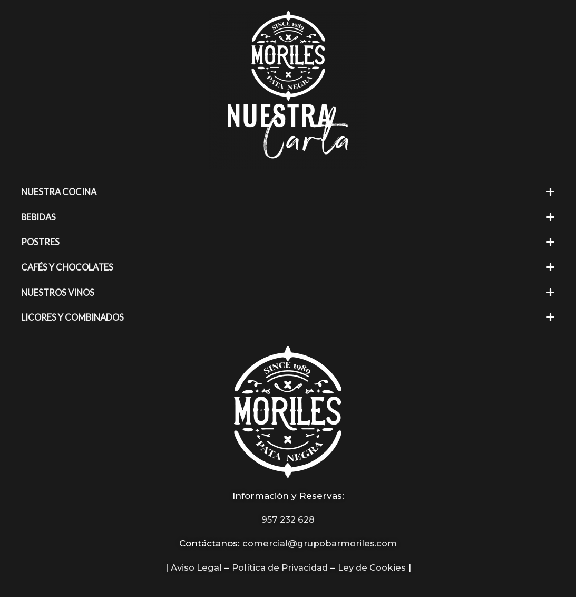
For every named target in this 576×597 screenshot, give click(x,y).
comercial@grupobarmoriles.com (319, 541)
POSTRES (41, 241)
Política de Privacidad (279, 565)
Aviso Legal (193, 565)
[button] (288, 191)
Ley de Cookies (374, 565)
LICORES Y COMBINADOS (74, 315)
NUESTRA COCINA (60, 191)
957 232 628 (288, 517)
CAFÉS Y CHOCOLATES (69, 266)
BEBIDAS (39, 216)
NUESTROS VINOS (59, 290)
